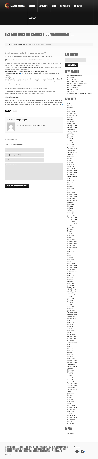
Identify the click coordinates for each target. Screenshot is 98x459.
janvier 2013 (71, 334)
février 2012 (70, 356)
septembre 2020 (72, 153)
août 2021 (70, 133)
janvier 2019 (71, 192)
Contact (32, 18)
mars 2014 (70, 307)
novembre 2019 (72, 172)
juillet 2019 (70, 180)
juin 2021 (70, 137)
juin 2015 (70, 277)
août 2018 (70, 202)
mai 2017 (70, 232)
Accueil (32, 6)
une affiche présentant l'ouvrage (29, 67)
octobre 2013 (71, 316)
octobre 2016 (71, 245)
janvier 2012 (71, 358)
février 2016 (70, 261)
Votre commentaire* (34, 171)
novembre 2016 (72, 243)
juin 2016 (70, 253)
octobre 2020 (71, 151)
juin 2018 (70, 206)
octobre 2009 (71, 409)
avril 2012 (70, 352)
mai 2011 (70, 374)
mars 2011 (70, 378)
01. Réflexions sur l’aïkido (75, 75)
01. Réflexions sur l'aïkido (19, 44)
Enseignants (64, 4)
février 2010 (70, 403)
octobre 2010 (71, 388)
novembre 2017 (72, 220)
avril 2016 (70, 257)
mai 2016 (70, 255)
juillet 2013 (70, 322)
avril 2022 (70, 119)
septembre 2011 (72, 366)
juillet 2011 (70, 370)
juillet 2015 (70, 275)
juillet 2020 (70, 156)
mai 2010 (70, 397)
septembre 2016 (72, 247)
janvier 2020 (71, 168)
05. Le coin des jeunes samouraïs (77, 83)
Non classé (70, 91)
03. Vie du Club (71, 79)
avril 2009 (70, 413)
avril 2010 (70, 399)
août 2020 (70, 154)
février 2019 (70, 190)
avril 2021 (70, 141)
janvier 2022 (71, 123)
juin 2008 (70, 421)
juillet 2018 (70, 204)
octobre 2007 (71, 423)
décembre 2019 (72, 170)
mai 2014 (70, 303)
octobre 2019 (71, 174)
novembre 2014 (72, 291)
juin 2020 (70, 158)
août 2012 (70, 344)
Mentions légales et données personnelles (79, 93)
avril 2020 (70, 162)
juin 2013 (70, 324)
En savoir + (78, 4)
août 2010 (70, 392)
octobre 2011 (71, 364)
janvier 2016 (71, 263)
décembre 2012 (72, 336)
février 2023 (70, 109)
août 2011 (70, 368)
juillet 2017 (70, 228)
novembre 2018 (72, 196)
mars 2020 (70, 164)
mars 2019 (70, 188)
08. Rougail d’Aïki (72, 89)
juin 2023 (70, 105)
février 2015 (70, 285)
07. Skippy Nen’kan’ (73, 87)
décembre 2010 (72, 384)
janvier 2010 (71, 405)
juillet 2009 (70, 411)
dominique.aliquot (20, 119)
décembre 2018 (72, 194)
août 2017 (70, 226)
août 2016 (70, 249)
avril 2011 (70, 376)
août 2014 (70, 297)
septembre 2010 (72, 390)
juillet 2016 (70, 251)
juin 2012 (70, 348)
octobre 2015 (71, 269)
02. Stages (70, 77)
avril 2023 (70, 107)
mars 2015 (70, 283)
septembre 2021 (72, 131)
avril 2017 (70, 233)
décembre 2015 (72, 265)
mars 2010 (70, 401)
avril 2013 (70, 328)
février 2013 (70, 332)
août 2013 (70, 320)
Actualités (43, 6)
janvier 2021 (71, 147)
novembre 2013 (72, 314)
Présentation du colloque (12, 97)
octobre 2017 (71, 222)
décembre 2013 (72, 312)
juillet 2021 (70, 135)
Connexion (70, 433)
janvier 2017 (71, 239)
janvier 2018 (71, 216)
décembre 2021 (72, 125)
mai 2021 (70, 139)
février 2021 (70, 145)
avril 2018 (70, 210)
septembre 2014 (72, 295)
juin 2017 (70, 230)
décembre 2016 (72, 241)
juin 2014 (70, 301)
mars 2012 (70, 354)
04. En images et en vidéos (75, 81)
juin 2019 (70, 182)
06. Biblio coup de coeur (74, 85)
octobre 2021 (71, 129)
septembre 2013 (72, 318)
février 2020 (70, 166)
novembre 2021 (72, 127)
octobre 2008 (71, 419)
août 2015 (70, 273)
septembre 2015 (72, 271)
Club (53, 4)
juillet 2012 (70, 346)
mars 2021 (70, 143)
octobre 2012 (71, 340)
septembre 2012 (72, 342)
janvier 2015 (71, 287)
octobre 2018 (71, 198)
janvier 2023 (71, 111)
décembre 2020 (72, 149)
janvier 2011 (71, 382)
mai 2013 (70, 326)
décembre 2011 (72, 360)
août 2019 (70, 178)
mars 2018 (70, 212)
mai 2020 (70, 160)
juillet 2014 (70, 299)
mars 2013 (70, 330)
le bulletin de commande (23, 85)
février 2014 (70, 309)
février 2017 (70, 237)
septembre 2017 (72, 224)
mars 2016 (70, 259)
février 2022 (70, 121)
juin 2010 (70, 395)
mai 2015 (70, 279)
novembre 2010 (72, 386)
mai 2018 (70, 208)
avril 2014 (70, 305)
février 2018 (70, 214)
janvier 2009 (71, 415)
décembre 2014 (72, 289)
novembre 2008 (72, 417)
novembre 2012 (72, 338)
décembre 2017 (72, 218)
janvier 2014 (71, 311)
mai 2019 (70, 184)
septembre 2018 (72, 200)
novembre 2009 (72, 407)
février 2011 (70, 380)
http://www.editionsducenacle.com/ (51, 104)
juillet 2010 (70, 393)
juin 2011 (70, 372)
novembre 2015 (72, 267)
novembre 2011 (72, 362)
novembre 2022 (72, 113)
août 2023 (70, 103)
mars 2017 (70, 235)
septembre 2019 (72, 176)
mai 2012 (70, 350)
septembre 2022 (72, 115)
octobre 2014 (71, 293)
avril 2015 (70, 281)
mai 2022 (70, 117)
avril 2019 (70, 186)
